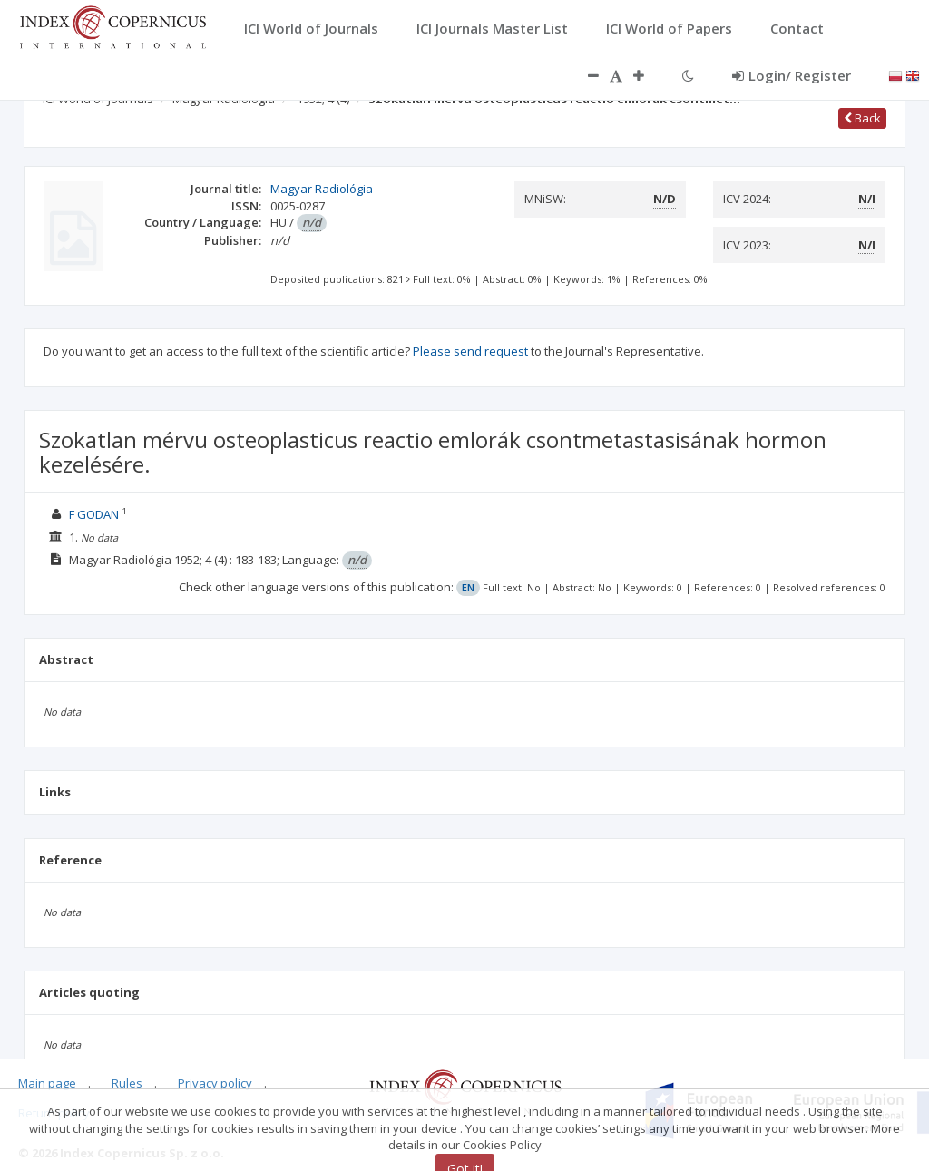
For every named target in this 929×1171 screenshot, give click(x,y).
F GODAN (94, 514)
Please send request (470, 351)
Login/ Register (791, 75)
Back (862, 118)
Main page (47, 1083)
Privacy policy (215, 1083)
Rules (127, 1083)
